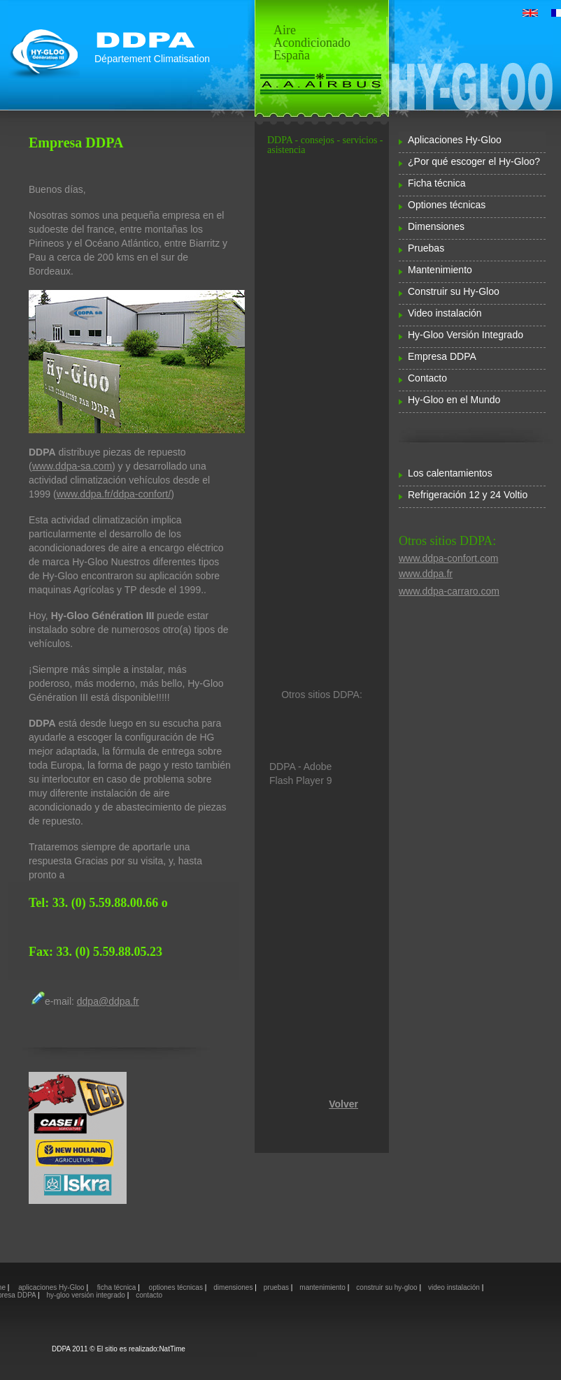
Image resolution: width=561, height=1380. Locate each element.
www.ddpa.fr (426, 573)
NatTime (172, 1349)
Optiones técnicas (446, 204)
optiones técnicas (176, 1287)
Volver (343, 1104)
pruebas (277, 1287)
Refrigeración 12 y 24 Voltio (467, 494)
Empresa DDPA (442, 356)
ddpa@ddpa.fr (108, 1001)
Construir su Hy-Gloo (453, 291)
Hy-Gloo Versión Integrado (465, 334)
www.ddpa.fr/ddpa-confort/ (114, 494)
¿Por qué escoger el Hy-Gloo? (474, 161)
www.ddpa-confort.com (448, 558)
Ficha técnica (436, 183)
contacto (149, 1295)
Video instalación (445, 313)
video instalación (455, 1287)
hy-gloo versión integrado (87, 1295)
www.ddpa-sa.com (72, 466)
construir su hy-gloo (387, 1287)
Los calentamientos (450, 473)
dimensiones (234, 1287)
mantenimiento (323, 1287)
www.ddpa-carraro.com (449, 591)
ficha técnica (117, 1287)
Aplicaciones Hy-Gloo (455, 139)
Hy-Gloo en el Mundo (454, 399)
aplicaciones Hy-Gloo (51, 1287)
